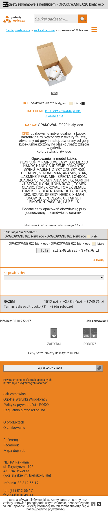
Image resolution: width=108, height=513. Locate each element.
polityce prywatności (50, 509)
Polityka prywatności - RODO (26, 405)
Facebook (11, 445)
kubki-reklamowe (44, 30)
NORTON (82, 180)
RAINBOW (49, 162)
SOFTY (34, 162)
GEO (27, 195)
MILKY (68, 180)
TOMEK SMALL (73, 187)
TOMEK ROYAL (47, 187)
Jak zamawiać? (97, 321)
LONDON (79, 177)
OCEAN (80, 191)
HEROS (65, 195)
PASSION (54, 202)
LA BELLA (71, 202)
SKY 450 (77, 169)
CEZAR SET (72, 198)
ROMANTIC (75, 166)
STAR (82, 173)
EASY (63, 162)
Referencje (11, 440)
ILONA (44, 184)
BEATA (47, 191)
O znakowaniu (14, 428)
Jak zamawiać (14, 394)
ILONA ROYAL (62, 184)
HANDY (28, 166)
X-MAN (78, 195)
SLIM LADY (43, 180)
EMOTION (37, 202)
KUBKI (77, 111)
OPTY (68, 191)
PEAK (42, 177)
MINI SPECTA (60, 177)
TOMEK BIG (31, 191)
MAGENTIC (45, 169)
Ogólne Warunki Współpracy (25, 399)
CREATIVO (29, 173)
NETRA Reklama (16, 462)
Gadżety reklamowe (18, 30)
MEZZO (82, 162)
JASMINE (29, 177)
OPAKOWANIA (54, 116)
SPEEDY (51, 195)
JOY (71, 162)
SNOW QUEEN (37, 198)
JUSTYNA (29, 184)
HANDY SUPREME (50, 166)
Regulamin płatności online (24, 410)
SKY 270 (62, 169)
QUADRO (26, 180)
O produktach (13, 422)
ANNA (58, 191)
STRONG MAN (50, 173)
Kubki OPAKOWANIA (58, 111)
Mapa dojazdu (14, 450)
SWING (29, 169)
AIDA (57, 180)
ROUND (37, 195)
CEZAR (56, 198)
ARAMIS (69, 173)
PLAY (24, 162)
